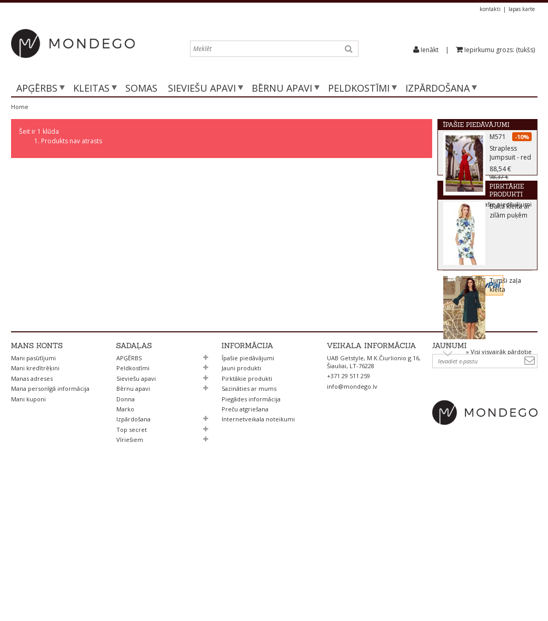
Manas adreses (32, 514)
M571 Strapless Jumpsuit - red (510, 150)
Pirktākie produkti (478, 228)
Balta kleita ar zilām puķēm (510, 248)
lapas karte (522, 9)
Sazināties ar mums (249, 524)
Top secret (131, 565)
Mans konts (37, 481)
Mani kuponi (28, 535)
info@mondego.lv (352, 522)
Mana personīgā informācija (50, 524)
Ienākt (429, 49)
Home (19, 107)
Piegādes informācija (251, 535)
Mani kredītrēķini (35, 504)
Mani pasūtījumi (33, 494)
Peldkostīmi (359, 88)
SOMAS (141, 88)
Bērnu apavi (282, 88)
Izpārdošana (437, 88)
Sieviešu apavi (202, 88)
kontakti (490, 9)
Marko (125, 545)
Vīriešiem (129, 575)
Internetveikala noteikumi (258, 555)
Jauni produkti (241, 504)
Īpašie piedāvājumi (476, 125)
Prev (447, 381)
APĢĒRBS (36, 88)
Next (447, 390)
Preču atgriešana (245, 545)
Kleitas (91, 88)
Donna (125, 535)
